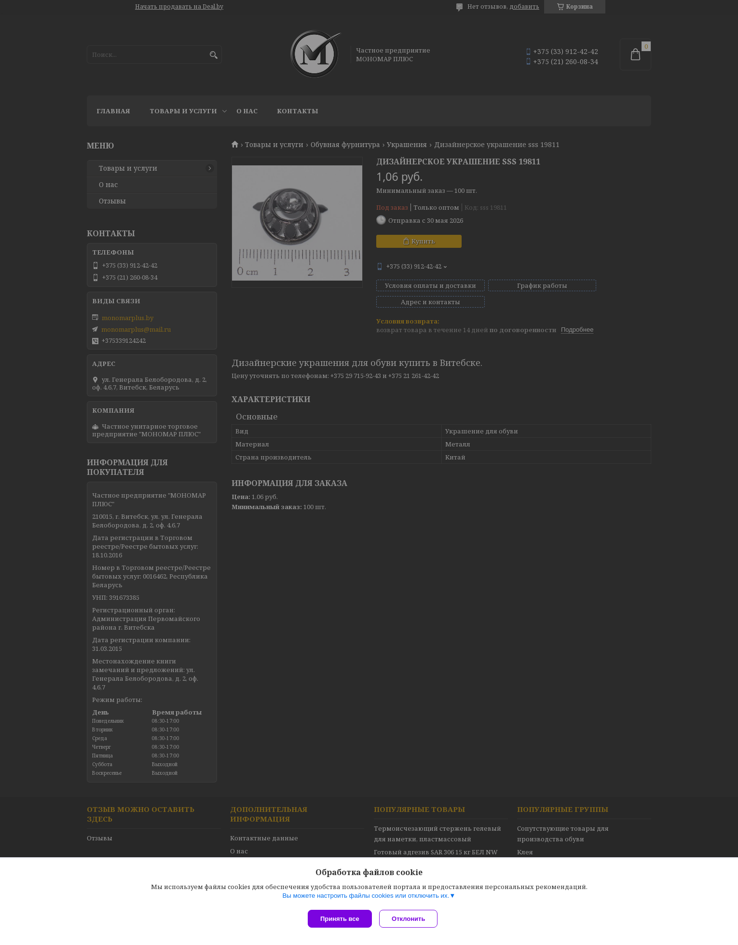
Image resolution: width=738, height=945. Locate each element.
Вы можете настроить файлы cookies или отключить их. (365, 897)
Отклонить (410, 918)
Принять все (339, 918)
